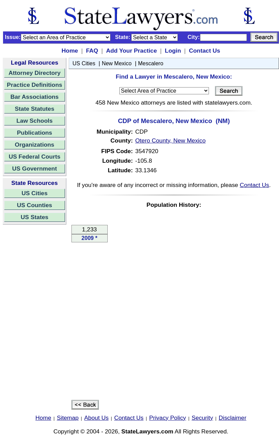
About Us (96, 417)
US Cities (35, 193)
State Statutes (34, 108)
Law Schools (34, 120)
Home (70, 50)
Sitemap (68, 417)
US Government (34, 168)
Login (173, 50)
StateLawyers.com (147, 431)
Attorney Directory (35, 72)
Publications (34, 132)
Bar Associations (35, 96)
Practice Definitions (34, 84)
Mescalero (150, 63)
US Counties (34, 205)
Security (202, 417)
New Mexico (117, 63)
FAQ (92, 50)
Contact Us (204, 50)
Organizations (34, 144)
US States (35, 217)
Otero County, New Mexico (170, 140)
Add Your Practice (131, 50)
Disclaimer (233, 417)
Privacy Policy (167, 417)
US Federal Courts (34, 156)
